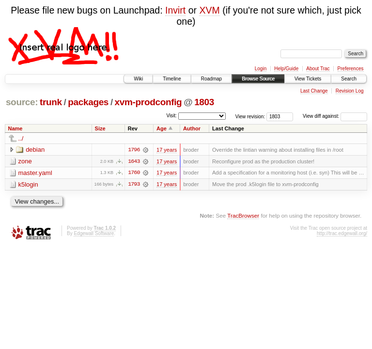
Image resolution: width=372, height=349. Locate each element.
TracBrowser (243, 216)
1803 (204, 102)
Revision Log (350, 91)
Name (15, 128)
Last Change (314, 91)
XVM (209, 10)
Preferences (351, 68)
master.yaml (35, 172)
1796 (134, 150)
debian (35, 149)
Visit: (171, 115)
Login (260, 68)
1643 (134, 161)
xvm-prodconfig (148, 102)
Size (100, 128)
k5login (28, 184)
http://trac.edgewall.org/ (342, 234)
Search (348, 78)
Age (161, 128)
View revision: (250, 116)
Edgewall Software (94, 234)
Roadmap (211, 78)
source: (22, 102)
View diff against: (335, 116)
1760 (134, 173)
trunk (51, 102)
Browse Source (258, 78)
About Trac (317, 68)
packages (88, 102)
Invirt (175, 10)
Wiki (138, 78)
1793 (134, 185)
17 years (166, 150)
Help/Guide (286, 68)
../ (21, 138)
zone (25, 161)
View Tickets (307, 78)
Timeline (172, 78)
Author (192, 128)
